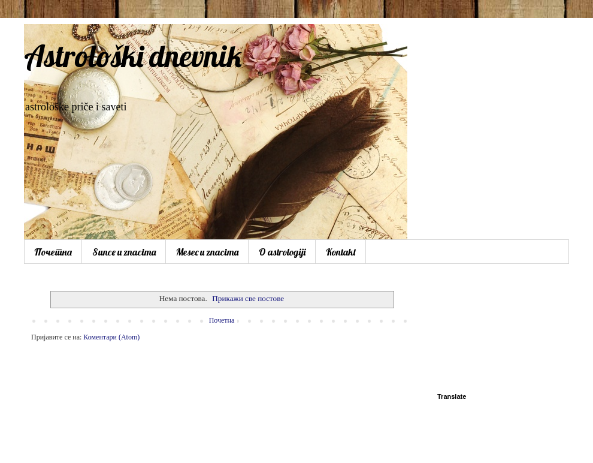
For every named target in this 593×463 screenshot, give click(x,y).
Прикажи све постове (248, 298)
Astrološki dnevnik (133, 56)
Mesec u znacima (207, 252)
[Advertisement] (494, 330)
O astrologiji (282, 252)
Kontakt (341, 252)
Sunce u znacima (124, 252)
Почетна (53, 252)
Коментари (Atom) (111, 337)
